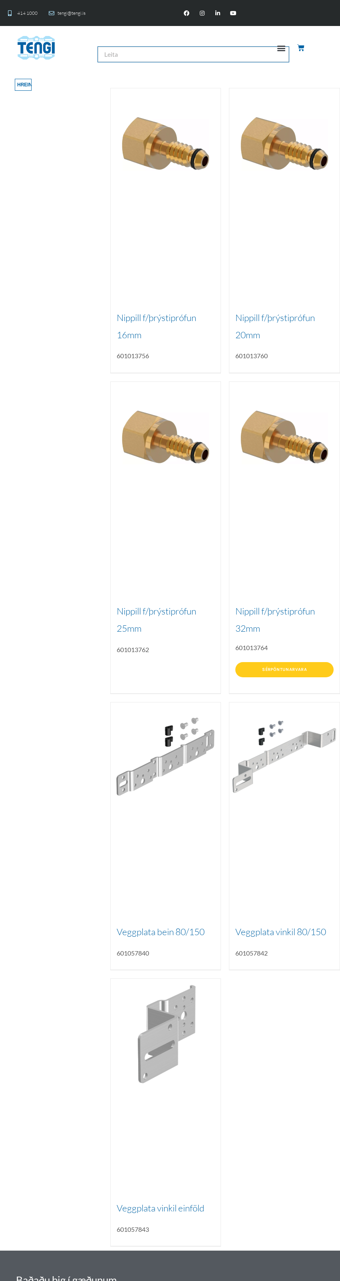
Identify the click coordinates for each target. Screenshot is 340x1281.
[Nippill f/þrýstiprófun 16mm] (166, 143)
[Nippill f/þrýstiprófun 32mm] (284, 437)
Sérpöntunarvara (284, 669)
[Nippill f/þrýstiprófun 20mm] (284, 143)
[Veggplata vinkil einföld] (166, 1034)
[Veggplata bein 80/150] (166, 757)
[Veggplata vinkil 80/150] (284, 757)
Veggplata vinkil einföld (161, 1207)
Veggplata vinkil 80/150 (280, 931)
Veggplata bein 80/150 (161, 931)
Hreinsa (24, 85)
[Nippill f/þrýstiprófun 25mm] (166, 437)
